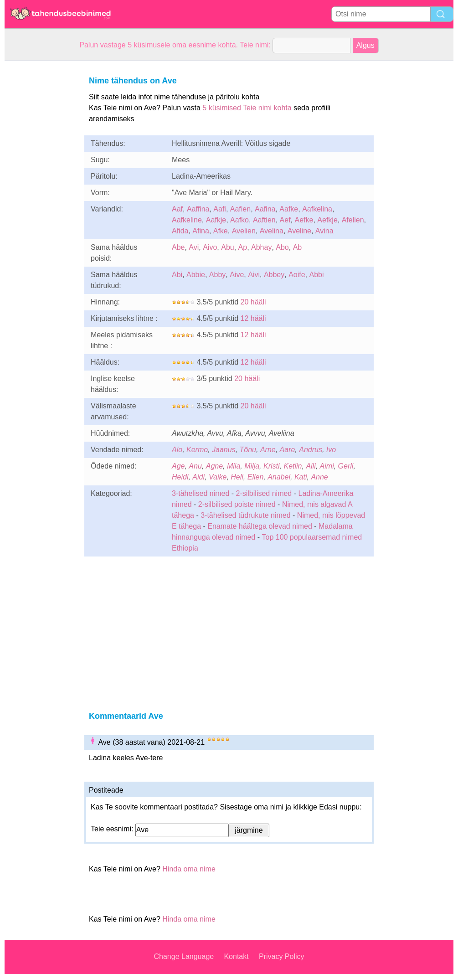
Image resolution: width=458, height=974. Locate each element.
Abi (177, 274)
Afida (180, 231)
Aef (285, 220)
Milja (251, 466)
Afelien (353, 220)
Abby (217, 274)
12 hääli (253, 318)
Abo (282, 247)
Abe (178, 247)
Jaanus (224, 450)
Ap (242, 247)
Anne (319, 477)
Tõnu (248, 450)
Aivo (210, 247)
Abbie (195, 274)
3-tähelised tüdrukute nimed (245, 515)
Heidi (180, 477)
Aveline (299, 231)
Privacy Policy (281, 956)
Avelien (244, 231)
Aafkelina (317, 209)
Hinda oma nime (189, 869)
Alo (177, 450)
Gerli (346, 466)
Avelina (271, 231)
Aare (287, 450)
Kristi (271, 466)
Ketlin (292, 466)
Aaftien (264, 220)
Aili (310, 466)
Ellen (255, 477)
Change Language (184, 956)
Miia (233, 466)
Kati (300, 477)
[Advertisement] (41, 198)
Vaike (217, 477)
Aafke (288, 209)
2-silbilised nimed (265, 493)
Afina (200, 231)
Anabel (279, 477)
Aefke (304, 220)
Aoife (296, 274)
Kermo (197, 450)
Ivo (331, 450)
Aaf (177, 209)
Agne (214, 466)
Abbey (274, 274)
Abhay (261, 247)
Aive (237, 274)
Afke (220, 231)
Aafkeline (187, 220)
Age (178, 466)
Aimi (327, 466)
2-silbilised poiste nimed (237, 504)
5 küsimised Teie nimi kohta (246, 108)
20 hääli (253, 302)
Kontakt (236, 956)
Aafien (240, 209)
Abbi (316, 274)
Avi (194, 247)
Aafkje (216, 220)
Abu (227, 247)
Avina (324, 231)
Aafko (239, 220)
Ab (297, 247)
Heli (237, 477)
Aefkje (327, 220)
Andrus (310, 450)
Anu (195, 466)
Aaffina (198, 209)
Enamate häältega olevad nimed (260, 526)
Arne (268, 450)
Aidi (198, 477)
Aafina (265, 209)
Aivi (254, 274)
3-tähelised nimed (202, 493)
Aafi (219, 209)
